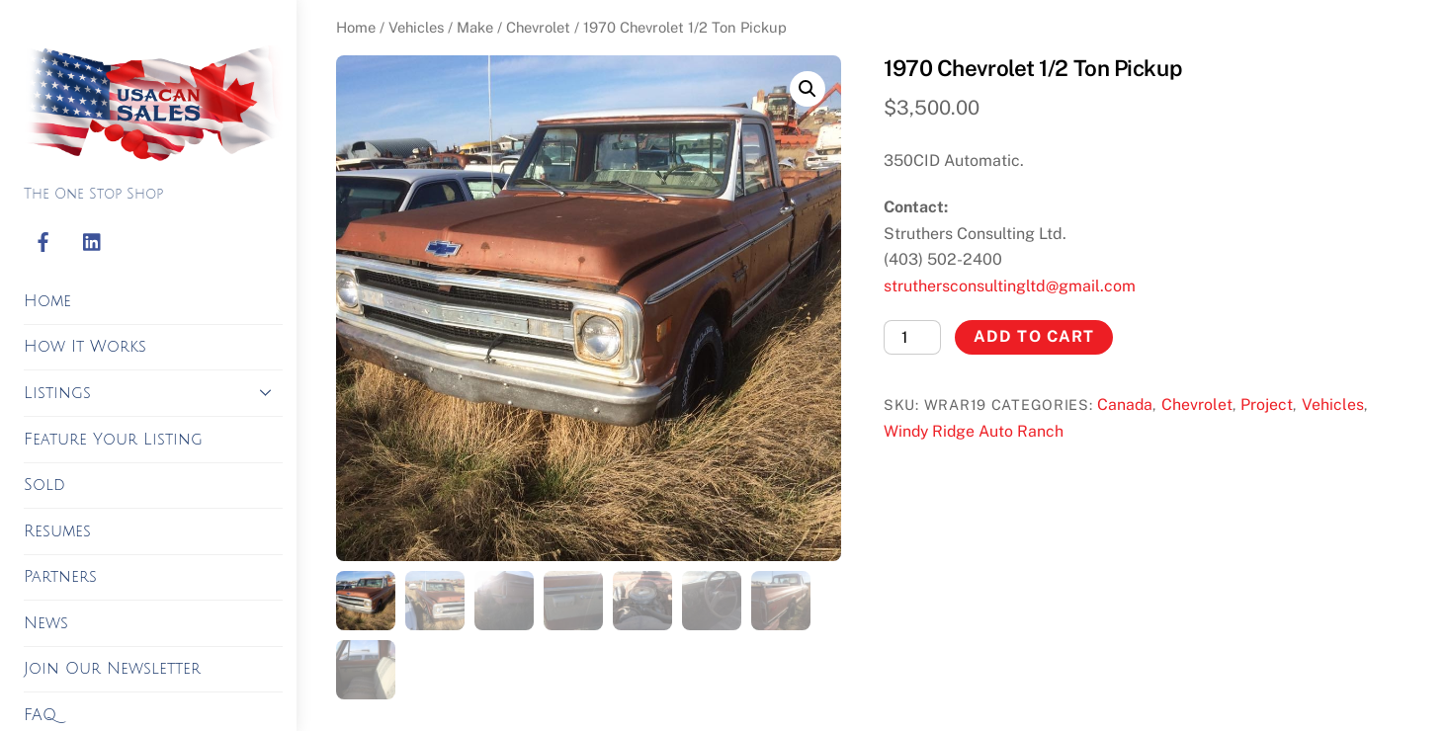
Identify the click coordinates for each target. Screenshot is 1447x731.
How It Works (85, 347)
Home (47, 301)
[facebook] (43, 243)
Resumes (57, 531)
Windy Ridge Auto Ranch (974, 431)
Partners (60, 577)
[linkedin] (93, 243)
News (46, 623)
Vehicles (416, 27)
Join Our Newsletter (112, 669)
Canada (1124, 404)
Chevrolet (538, 27)
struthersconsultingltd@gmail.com (1010, 286)
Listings (153, 392)
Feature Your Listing (113, 439)
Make (475, 27)
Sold (44, 485)
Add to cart (1033, 336)
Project (1266, 404)
